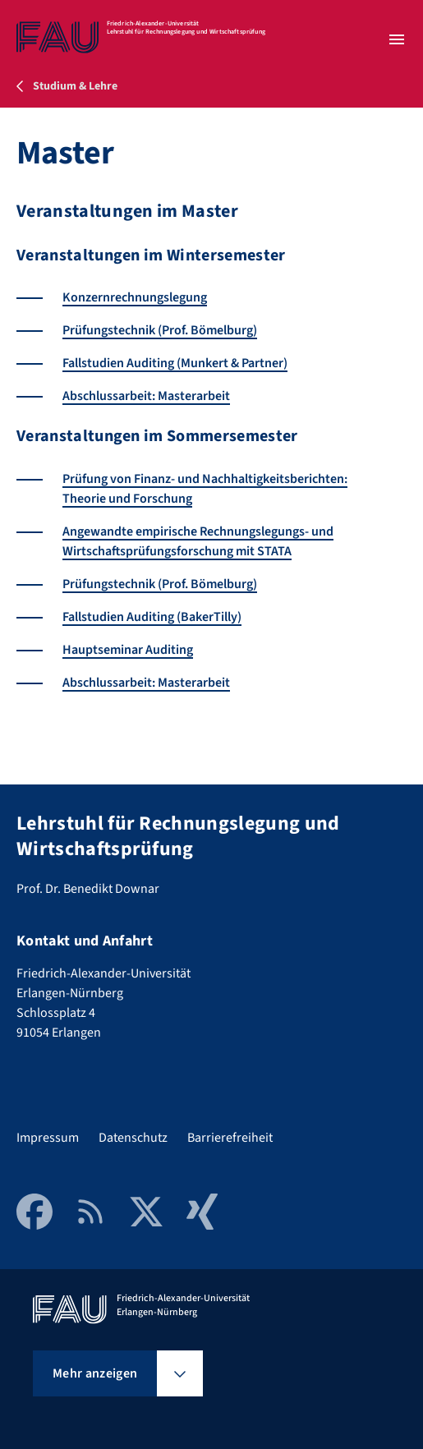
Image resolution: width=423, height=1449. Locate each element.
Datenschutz (133, 1138)
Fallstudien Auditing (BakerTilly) (151, 617)
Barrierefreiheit (230, 1138)
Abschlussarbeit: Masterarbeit (146, 396)
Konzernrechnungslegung (134, 297)
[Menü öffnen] (397, 39)
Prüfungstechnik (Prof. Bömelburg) (159, 330)
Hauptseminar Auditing (127, 650)
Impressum (47, 1138)
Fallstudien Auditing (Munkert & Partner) (174, 363)
